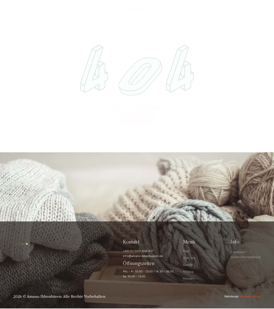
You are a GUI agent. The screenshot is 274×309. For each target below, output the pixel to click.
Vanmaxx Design (250, 297)
